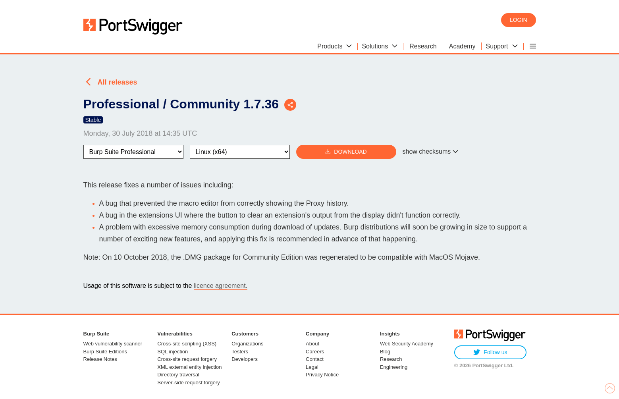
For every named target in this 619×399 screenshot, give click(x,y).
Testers (239, 352)
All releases (117, 82)
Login (518, 20)
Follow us (490, 352)
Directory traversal (178, 375)
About (312, 344)
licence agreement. (220, 285)
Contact (315, 359)
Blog (385, 352)
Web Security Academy (406, 344)
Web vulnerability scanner (113, 344)
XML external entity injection (189, 367)
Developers (244, 359)
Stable (93, 120)
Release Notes (100, 359)
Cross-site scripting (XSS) (186, 344)
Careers (315, 352)
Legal (312, 367)
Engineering (393, 367)
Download (345, 152)
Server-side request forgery (188, 383)
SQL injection (172, 352)
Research (391, 359)
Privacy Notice (322, 375)
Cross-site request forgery (187, 359)
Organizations (247, 344)
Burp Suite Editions (105, 352)
